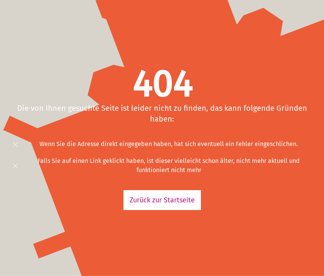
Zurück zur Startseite (162, 200)
